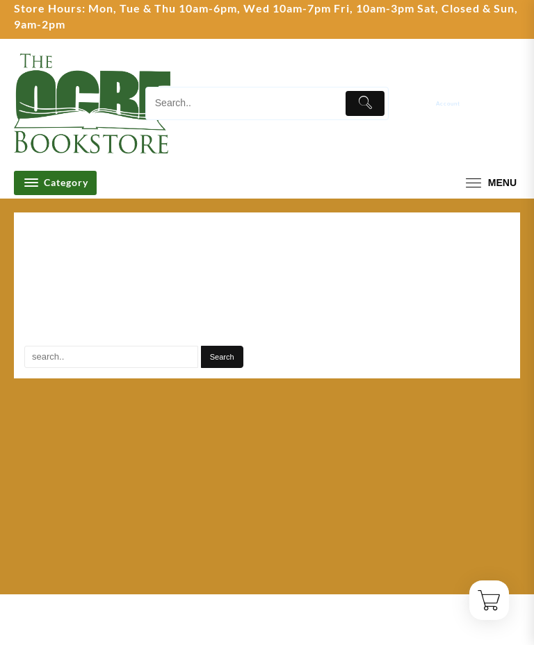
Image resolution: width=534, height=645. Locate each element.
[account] (458, 103)
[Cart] (511, 104)
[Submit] (365, 103)
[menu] (489, 183)
